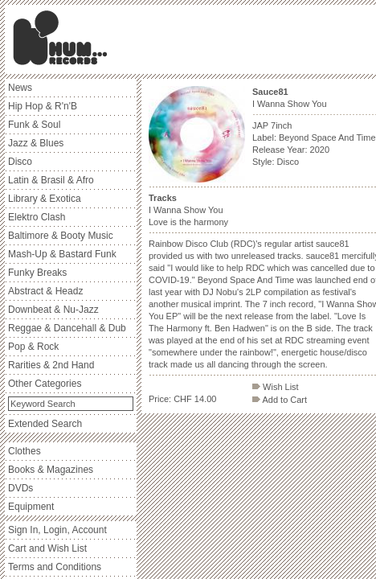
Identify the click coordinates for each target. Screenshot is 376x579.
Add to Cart (279, 399)
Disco (20, 161)
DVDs (20, 488)
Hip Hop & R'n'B (42, 106)
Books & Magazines (50, 469)
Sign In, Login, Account (57, 530)
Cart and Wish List (47, 548)
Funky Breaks (37, 272)
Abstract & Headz (45, 291)
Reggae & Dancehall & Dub (67, 328)
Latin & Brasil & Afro (51, 180)
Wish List (275, 387)
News (20, 87)
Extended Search (45, 423)
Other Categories (44, 383)
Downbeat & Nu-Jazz (53, 309)
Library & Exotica (44, 198)
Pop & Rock (33, 346)
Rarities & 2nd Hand (51, 365)
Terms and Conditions (54, 567)
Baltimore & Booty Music (60, 235)
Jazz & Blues (35, 143)
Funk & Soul (34, 124)
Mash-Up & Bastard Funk (62, 254)
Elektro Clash (36, 217)
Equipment (31, 506)
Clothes (24, 451)
